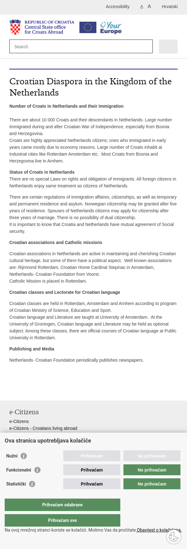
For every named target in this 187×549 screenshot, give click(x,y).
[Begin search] (146, 46)
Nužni (11, 468)
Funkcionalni (18, 482)
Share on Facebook (26, 390)
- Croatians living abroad (53, 428)
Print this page (12, 390)
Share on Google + (53, 390)
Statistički (16, 496)
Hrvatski (170, 6)
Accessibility (118, 6)
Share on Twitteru (39, 390)
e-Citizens (19, 421)
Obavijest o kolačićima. (159, 530)
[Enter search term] (37, 46)
